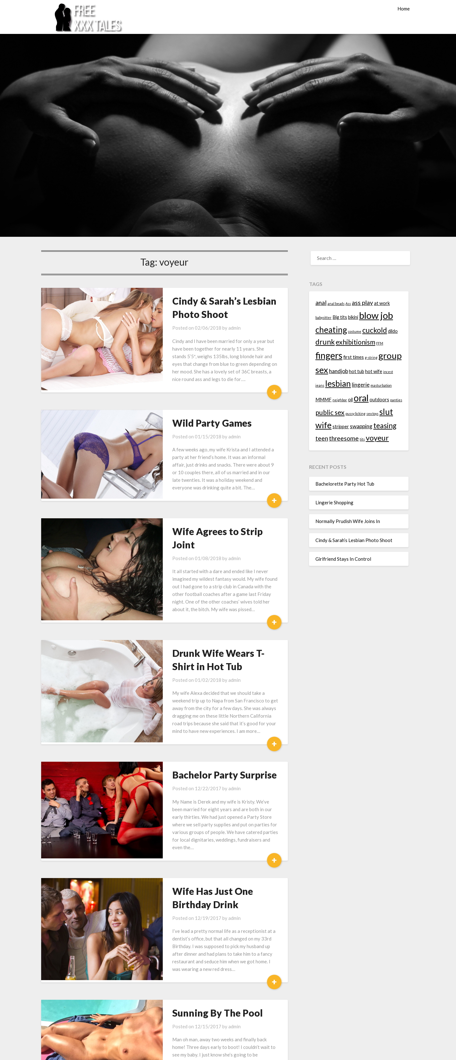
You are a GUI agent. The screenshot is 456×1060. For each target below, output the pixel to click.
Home (403, 8)
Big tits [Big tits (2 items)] (339, 317)
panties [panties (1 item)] (396, 400)
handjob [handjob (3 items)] (338, 371)
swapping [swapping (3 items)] (361, 426)
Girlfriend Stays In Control (343, 559)
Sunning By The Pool (194, 954)
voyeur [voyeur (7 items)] (377, 437)
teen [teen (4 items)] (321, 438)
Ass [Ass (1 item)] (348, 303)
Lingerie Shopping (334, 502)
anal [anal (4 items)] (320, 302)
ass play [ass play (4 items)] (362, 302)
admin (212, 328)
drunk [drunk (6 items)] (325, 342)
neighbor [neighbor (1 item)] (339, 400)
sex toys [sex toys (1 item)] (372, 413)
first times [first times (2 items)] (353, 357)
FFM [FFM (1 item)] (379, 343)
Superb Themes (300, 1051)
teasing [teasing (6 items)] (384, 425)
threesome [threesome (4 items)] (344, 438)
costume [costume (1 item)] (354, 331)
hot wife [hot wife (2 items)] (373, 371)
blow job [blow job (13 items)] (376, 315)
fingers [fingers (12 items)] (328, 355)
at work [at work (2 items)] (382, 303)
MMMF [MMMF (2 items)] (323, 399)
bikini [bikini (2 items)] (353, 317)
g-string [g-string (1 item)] (371, 357)
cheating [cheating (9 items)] (331, 330)
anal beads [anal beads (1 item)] (336, 303)
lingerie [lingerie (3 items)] (361, 384)
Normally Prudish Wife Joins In (347, 521)
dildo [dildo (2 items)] (393, 331)
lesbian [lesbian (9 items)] (338, 383)
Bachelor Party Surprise (201, 731)
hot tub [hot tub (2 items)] (356, 371)
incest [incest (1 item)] (388, 372)
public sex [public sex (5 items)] (330, 412)
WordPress (268, 1051)
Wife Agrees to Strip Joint (206, 516)
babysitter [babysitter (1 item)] (323, 317)
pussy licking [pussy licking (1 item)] (355, 413)
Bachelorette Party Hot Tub (344, 484)
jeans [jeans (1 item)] (319, 385)
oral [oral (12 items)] (361, 397)
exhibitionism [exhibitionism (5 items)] (355, 342)
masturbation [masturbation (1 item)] (381, 385)
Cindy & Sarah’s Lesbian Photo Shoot (353, 540)
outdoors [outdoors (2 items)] (379, 399)
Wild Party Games (189, 415)
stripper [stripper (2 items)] (340, 426)
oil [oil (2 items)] (350, 399)
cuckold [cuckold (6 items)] (374, 330)
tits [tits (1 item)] (362, 439)
